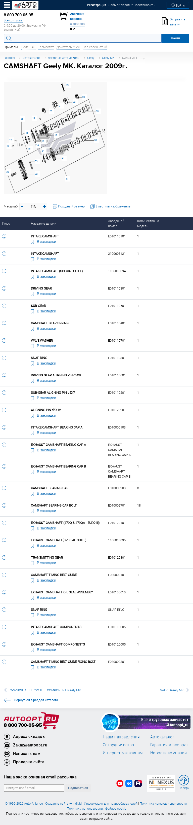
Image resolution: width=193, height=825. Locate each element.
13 (43, 141)
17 (10, 140)
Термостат (46, 47)
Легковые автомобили (63, 58)
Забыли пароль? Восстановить (132, 5)
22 (74, 101)
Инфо (6, 223)
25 (67, 85)
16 (27, 132)
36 (22, 118)
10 (97, 111)
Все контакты (13, 20)
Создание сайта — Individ (63, 803)
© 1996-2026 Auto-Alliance (24, 803)
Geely (90, 58)
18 (8, 146)
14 (37, 145)
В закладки (43, 241)
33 (36, 161)
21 (60, 105)
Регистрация (96, 5)
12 (56, 135)
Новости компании (168, 753)
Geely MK (108, 58)
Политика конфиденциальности (163, 803)
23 (83, 97)
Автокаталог (31, 58)
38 (7, 171)
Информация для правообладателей (110, 803)
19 (33, 118)
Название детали (43, 223)
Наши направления (121, 737)
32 (36, 173)
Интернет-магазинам (123, 753)
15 (29, 148)
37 (67, 178)
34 (43, 150)
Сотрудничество (118, 744)
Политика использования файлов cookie (96, 808)
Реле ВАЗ (28, 47)
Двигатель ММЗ (68, 47)
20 (51, 111)
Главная (9, 58)
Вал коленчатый (95, 47)
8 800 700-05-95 (23, 725)
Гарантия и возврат (169, 744)
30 (95, 140)
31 (63, 158)
